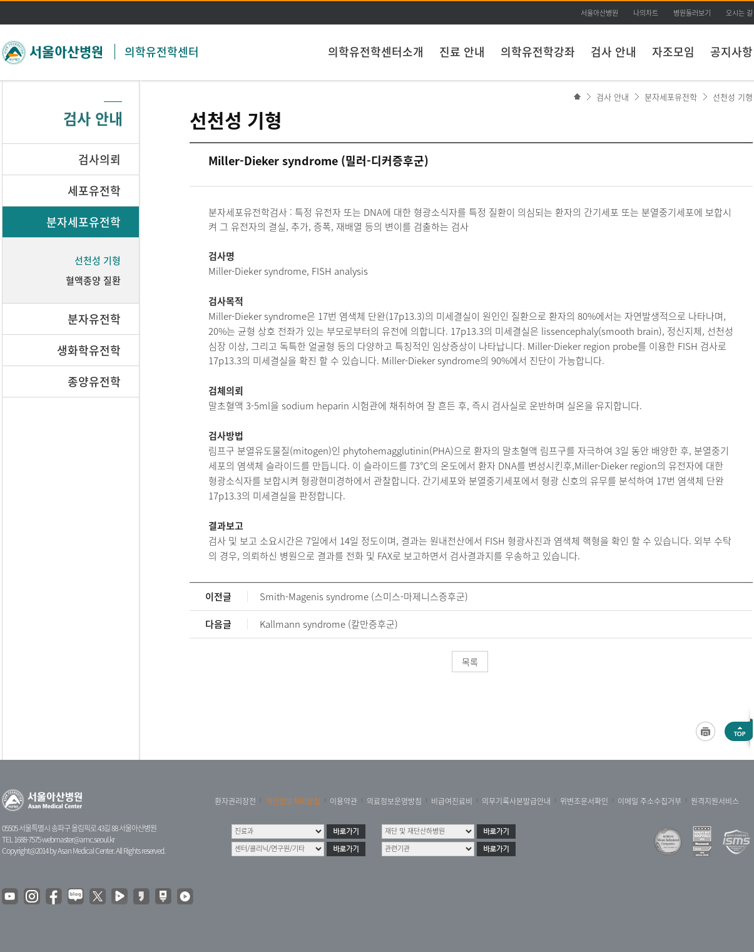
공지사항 (731, 51)
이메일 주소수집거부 (649, 801)
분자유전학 (94, 318)
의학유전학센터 (162, 51)
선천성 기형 (733, 97)
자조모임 (673, 51)
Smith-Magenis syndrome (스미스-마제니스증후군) (364, 596)
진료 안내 (462, 51)
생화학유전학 (89, 350)
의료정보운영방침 (394, 801)
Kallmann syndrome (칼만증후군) (329, 624)
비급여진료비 (451, 801)
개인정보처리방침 (292, 801)
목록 (470, 661)
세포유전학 (94, 190)
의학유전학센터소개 (376, 51)
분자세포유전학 (670, 97)
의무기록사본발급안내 (516, 801)
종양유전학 (94, 381)
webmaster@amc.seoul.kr (78, 839)
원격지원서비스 (715, 801)
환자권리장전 (235, 801)
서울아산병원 (599, 13)
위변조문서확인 (584, 801)
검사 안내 (613, 51)
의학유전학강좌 (538, 51)
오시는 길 (739, 13)
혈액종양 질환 (93, 280)
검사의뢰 (99, 159)
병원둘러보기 (692, 13)
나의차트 (645, 13)
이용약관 (343, 801)
